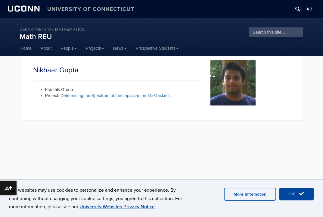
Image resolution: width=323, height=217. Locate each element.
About (46, 48)
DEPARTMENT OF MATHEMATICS (52, 29)
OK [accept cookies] (296, 194)
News (120, 48)
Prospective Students (157, 48)
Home (26, 48)
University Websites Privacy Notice (117, 207)
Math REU (36, 36)
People (69, 48)
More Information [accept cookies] (250, 194)
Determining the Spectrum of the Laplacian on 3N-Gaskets (115, 95)
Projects (95, 48)
